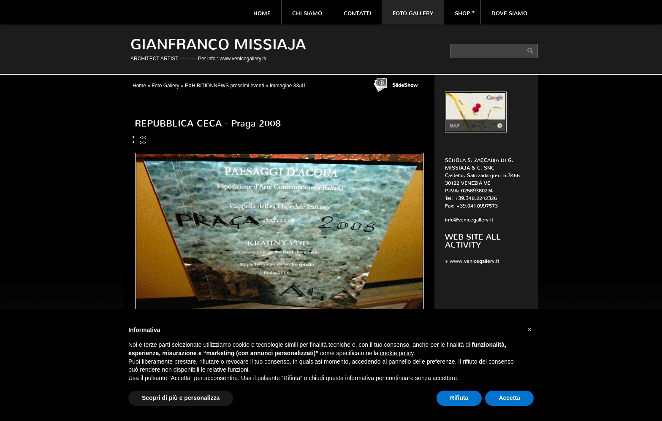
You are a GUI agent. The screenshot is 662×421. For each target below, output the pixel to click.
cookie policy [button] (396, 353)
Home (262, 13)
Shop (465, 13)
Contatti (357, 13)
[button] (529, 329)
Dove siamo (509, 13)
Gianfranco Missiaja (218, 44)
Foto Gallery (413, 13)
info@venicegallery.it (469, 219)
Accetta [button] (509, 397)
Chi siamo (307, 13)
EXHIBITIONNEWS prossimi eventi (224, 86)
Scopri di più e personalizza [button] (181, 397)
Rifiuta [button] (459, 397)
